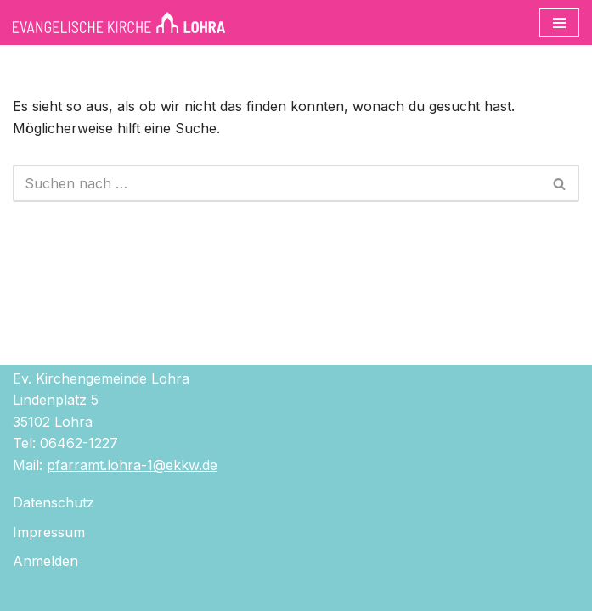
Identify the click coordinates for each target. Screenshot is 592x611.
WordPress (371, 592)
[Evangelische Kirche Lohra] (119, 22)
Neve (202, 592)
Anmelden (45, 560)
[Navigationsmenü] (559, 22)
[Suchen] (277, 183)
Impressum (49, 532)
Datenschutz (53, 502)
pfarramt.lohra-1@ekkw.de (132, 465)
